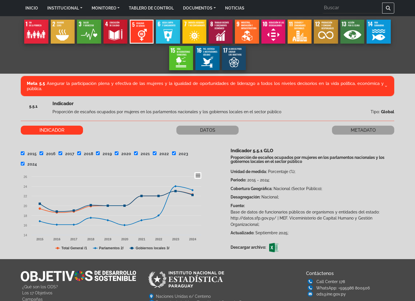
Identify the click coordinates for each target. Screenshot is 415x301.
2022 (161, 153)
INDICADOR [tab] (52, 130)
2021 (142, 153)
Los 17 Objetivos (37, 292)
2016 (47, 153)
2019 (104, 153)
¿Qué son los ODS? (40, 286)
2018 (85, 153)
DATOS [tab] (207, 130)
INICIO (31, 7)
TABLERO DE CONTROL (151, 7)
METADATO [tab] (363, 130)
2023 (180, 153)
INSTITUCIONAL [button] (63, 7)
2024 (29, 163)
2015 (29, 153)
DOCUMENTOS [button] (197, 7)
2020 (123, 153)
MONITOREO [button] (104, 7)
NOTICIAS (234, 7)
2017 (66, 153)
